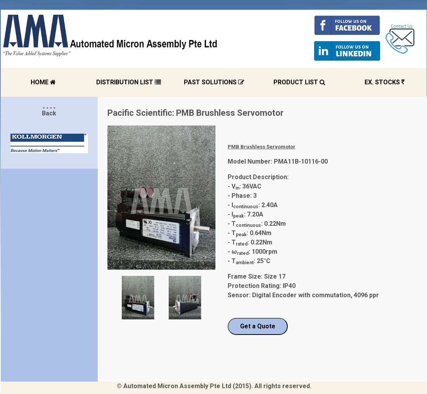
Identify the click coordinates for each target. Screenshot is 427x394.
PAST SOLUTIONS (214, 82)
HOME (43, 82)
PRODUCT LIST (299, 82)
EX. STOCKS (385, 82)
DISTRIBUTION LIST (128, 82)
